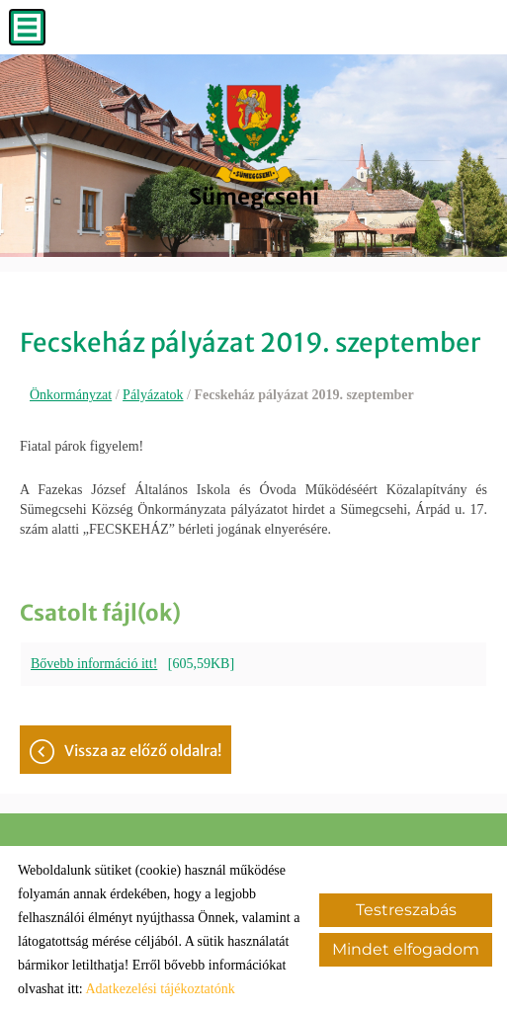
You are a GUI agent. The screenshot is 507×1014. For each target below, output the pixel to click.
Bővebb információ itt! (94, 663)
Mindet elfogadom (405, 949)
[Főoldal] (254, 133)
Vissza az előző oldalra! (142, 750)
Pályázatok (153, 394)
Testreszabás (406, 909)
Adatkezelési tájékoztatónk (159, 988)
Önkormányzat (71, 394)
